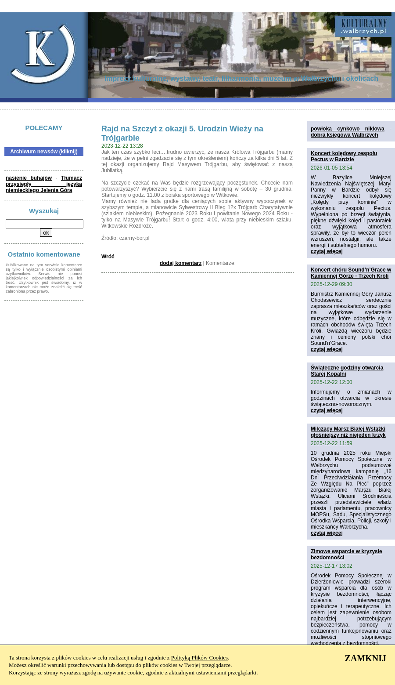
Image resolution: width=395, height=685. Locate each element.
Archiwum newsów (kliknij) (43, 152)
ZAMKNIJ (365, 658)
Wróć (108, 257)
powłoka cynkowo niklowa (347, 129)
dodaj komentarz (180, 263)
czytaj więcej (327, 251)
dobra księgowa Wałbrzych (344, 135)
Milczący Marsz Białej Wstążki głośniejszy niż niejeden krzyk (348, 432)
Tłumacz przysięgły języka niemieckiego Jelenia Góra (44, 184)
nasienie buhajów (29, 178)
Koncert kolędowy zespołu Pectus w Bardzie (344, 156)
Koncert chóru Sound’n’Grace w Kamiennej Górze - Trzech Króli (351, 273)
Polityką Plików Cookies (199, 657)
